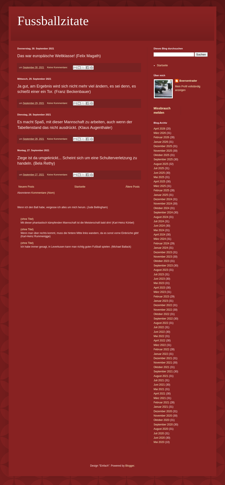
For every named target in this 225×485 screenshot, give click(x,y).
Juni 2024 (159, 225)
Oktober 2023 (161, 261)
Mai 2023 (159, 283)
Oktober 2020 (161, 420)
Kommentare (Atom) (43, 192)
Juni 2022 (159, 331)
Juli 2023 (159, 274)
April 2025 (159, 181)
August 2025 (161, 163)
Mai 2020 (159, 442)
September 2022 (163, 318)
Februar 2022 (161, 349)
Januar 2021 (161, 406)
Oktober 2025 (161, 155)
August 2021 (161, 376)
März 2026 (160, 133)
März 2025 (160, 186)
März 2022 (160, 345)
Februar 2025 (161, 190)
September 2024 (163, 212)
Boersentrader (188, 80)
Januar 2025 (161, 194)
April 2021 (159, 393)
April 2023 (159, 287)
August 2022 (161, 322)
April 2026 (159, 128)
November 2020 (163, 415)
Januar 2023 (161, 300)
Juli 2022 (159, 327)
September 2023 (163, 265)
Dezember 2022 (163, 305)
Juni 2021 (159, 384)
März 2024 (160, 238)
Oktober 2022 (161, 314)
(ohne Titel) (27, 219)
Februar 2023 (161, 296)
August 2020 (161, 428)
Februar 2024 (161, 243)
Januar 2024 (161, 247)
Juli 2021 (159, 380)
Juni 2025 (159, 172)
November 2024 (163, 203)
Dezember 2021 (163, 358)
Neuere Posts (26, 186)
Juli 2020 (159, 433)
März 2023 (160, 292)
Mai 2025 (159, 177)
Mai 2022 (159, 336)
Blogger (129, 465)
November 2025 (163, 150)
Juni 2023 (159, 278)
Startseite (79, 186)
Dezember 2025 (163, 146)
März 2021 (160, 398)
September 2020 (163, 424)
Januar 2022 (161, 353)
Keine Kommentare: (57, 67)
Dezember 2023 (163, 252)
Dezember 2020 (163, 411)
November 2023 (163, 256)
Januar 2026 (161, 141)
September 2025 (163, 159)
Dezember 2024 (163, 199)
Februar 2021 (161, 402)
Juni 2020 (159, 437)
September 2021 (163, 371)
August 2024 (161, 217)
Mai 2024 (159, 230)
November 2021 (163, 362)
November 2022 (163, 309)
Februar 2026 (161, 137)
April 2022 (159, 340)
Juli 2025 (159, 168)
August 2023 (161, 269)
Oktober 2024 (161, 208)
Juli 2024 (159, 221)
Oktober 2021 (161, 367)
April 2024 (159, 234)
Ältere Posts (132, 186)
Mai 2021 (159, 389)
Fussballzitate (53, 21)
